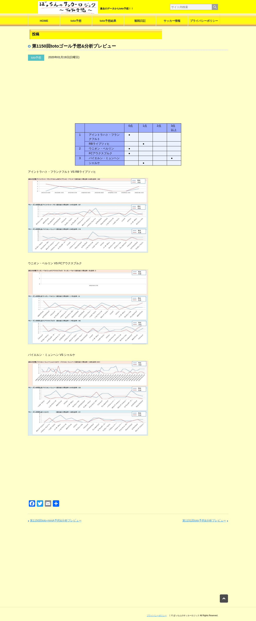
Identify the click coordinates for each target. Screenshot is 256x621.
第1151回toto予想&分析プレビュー (204, 520)
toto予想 (76, 20)
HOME (44, 20)
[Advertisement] (91, 97)
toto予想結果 (108, 20)
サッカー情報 (172, 20)
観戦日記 (140, 20)
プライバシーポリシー (204, 20)
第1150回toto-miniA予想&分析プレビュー (56, 520)
